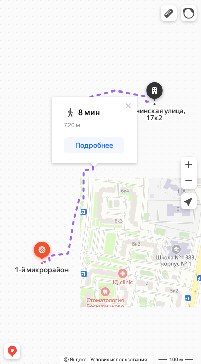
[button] (169, 13)
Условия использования (118, 359)
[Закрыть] (128, 106)
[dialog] (94, 130)
